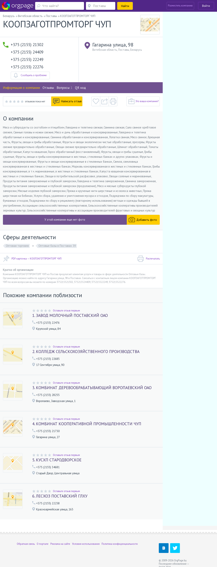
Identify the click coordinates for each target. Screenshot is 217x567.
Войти (206, 6)
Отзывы (48, 88)
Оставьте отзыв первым (66, 310)
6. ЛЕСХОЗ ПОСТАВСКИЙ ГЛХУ (60, 496)
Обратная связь (26, 544)
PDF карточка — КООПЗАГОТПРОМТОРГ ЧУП (32, 258)
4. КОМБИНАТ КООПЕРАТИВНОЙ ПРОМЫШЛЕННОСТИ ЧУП (86, 423)
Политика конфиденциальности (120, 544)
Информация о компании (21, 88)
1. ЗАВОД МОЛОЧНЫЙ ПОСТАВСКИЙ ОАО (70, 315)
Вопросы (64, 88)
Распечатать (148, 258)
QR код (80, 88)
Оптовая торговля (17, 246)
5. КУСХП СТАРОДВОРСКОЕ (56, 460)
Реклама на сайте (60, 544)
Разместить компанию (180, 5)
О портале (42, 544)
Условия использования (86, 544)
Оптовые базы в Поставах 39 (57, 246)
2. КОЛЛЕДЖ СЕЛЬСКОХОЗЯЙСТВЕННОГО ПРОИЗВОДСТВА (85, 351)
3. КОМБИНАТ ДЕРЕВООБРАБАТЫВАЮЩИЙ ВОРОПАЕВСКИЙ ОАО (92, 387)
